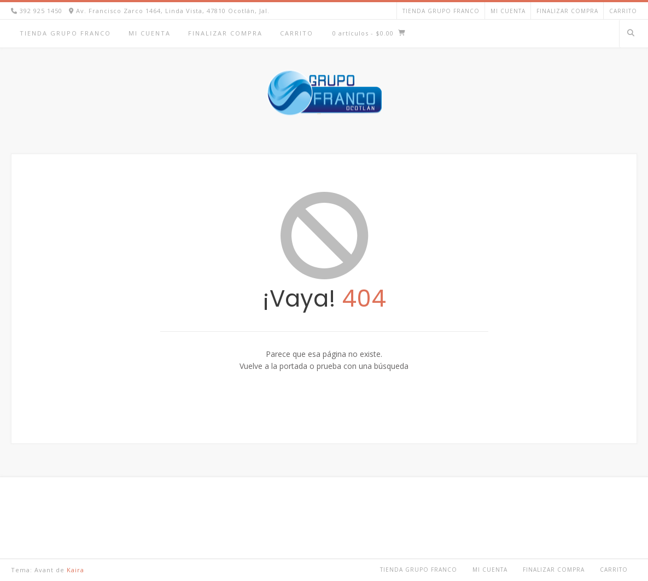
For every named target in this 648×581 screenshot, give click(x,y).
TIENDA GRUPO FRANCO (441, 11)
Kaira (75, 570)
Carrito (623, 11)
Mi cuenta (508, 11)
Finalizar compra (567, 11)
